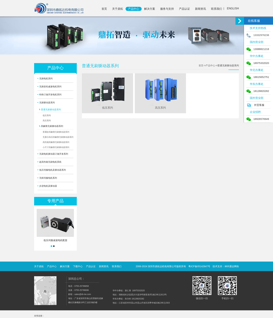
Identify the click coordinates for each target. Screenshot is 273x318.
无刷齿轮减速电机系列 (50, 86)
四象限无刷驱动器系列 (52, 126)
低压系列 (47, 115)
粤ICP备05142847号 (199, 266)
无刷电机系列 (46, 78)
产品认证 (184, 8)
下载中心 (78, 266)
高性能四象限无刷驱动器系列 (56, 142)
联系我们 (216, 8)
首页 (104, 8)
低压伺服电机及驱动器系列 (52, 170)
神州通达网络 (232, 266)
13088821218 (257, 49)
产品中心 (133, 8)
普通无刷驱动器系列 (51, 109)
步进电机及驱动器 (48, 186)
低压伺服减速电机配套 (55, 240)
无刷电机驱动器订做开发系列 (53, 154)
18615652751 (257, 77)
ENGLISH (233, 8)
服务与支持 (167, 8)
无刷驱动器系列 (47, 102)
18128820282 (257, 91)
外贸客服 (255, 104)
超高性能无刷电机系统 (50, 162)
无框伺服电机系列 (48, 178)
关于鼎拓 (117, 8)
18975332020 (257, 63)
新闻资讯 (200, 8)
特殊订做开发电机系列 (50, 94)
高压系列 (47, 120)
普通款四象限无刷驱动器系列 (56, 132)
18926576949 (257, 118)
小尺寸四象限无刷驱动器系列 (56, 147)
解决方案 (149, 8)
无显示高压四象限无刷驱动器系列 (58, 137)
